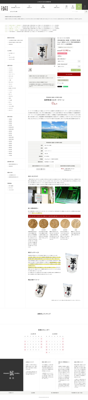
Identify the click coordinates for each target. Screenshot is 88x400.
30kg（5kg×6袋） (12, 59)
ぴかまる (10, 104)
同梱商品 (9, 183)
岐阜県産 (10, 133)
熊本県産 (10, 151)
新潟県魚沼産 (11, 127)
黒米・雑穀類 (11, 185)
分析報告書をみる (67, 170)
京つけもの (11, 187)
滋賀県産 (10, 141)
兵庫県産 (10, 143)
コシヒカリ (10, 68)
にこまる (10, 92)
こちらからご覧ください (40, 168)
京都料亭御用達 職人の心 (13, 164)
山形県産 (10, 125)
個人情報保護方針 (55, 392)
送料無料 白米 (10, 161)
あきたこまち (11, 76)
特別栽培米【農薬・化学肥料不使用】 (15, 42)
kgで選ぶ (9, 50)
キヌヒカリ (10, 84)
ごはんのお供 (11, 189)
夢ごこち (10, 94)
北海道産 (10, 119)
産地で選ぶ (11, 30)
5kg (9, 55)
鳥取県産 (10, 147)
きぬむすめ (11, 96)
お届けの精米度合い (61, 58)
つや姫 (10, 80)
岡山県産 (10, 149)
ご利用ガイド (11, 392)
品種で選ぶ (11, 28)
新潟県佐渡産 (11, 129)
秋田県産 (10, 121)
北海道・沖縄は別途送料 (62, 64)
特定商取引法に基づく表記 (77, 392)
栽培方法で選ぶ (12, 25)
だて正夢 (10, 100)
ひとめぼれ (11, 70)
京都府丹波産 (11, 139)
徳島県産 (10, 145)
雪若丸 (10, 98)
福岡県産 (10, 153)
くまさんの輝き (11, 106)
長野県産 (16, 30)
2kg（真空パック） (12, 53)
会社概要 (33, 392)
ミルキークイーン (18, 28)
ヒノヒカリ (10, 90)
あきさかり (10, 110)
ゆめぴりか (11, 72)
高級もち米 (9, 172)
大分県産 (10, 155)
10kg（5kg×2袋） (12, 57)
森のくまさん (11, 82)
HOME (6, 25)
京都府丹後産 (11, 137)
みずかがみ (11, 108)
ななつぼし (11, 86)
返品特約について (60, 77)
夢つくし (10, 102)
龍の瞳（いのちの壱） (12, 88)
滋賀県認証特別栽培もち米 (13, 177)
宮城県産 (10, 123)
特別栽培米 (19, 25)
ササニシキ (10, 78)
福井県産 (10, 135)
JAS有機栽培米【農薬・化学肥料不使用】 (16, 40)
